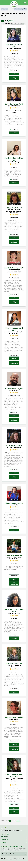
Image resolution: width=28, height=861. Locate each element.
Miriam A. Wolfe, (14, 208)
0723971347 (14, 469)
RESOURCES (5, 834)
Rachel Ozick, (14, 446)
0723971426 (14, 70)
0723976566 (14, 526)
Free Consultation (14, 78)
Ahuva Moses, (14, 503)
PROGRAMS (4, 839)
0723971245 (14, 355)
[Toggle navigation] (25, 3)
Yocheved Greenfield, (14, 46)
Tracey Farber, (14, 610)
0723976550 (14, 129)
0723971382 (14, 412)
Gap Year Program (17, 23)
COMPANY (4, 837)
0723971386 (14, 234)
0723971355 (14, 804)
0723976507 (14, 635)
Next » (11, 20)
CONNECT (4, 842)
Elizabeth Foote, (14, 664)
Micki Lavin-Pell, (14, 776)
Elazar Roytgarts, (14, 555)
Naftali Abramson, (14, 389)
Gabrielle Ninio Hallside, (14, 159)
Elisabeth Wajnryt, (14, 268)
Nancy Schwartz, (14, 717)
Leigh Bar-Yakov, (14, 104)
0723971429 (14, 294)
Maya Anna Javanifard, (14, 329)
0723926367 (14, 688)
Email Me (14, 74)
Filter (4, 9)
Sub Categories (20, 9)
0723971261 (14, 741)
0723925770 (14, 575)
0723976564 (14, 179)
